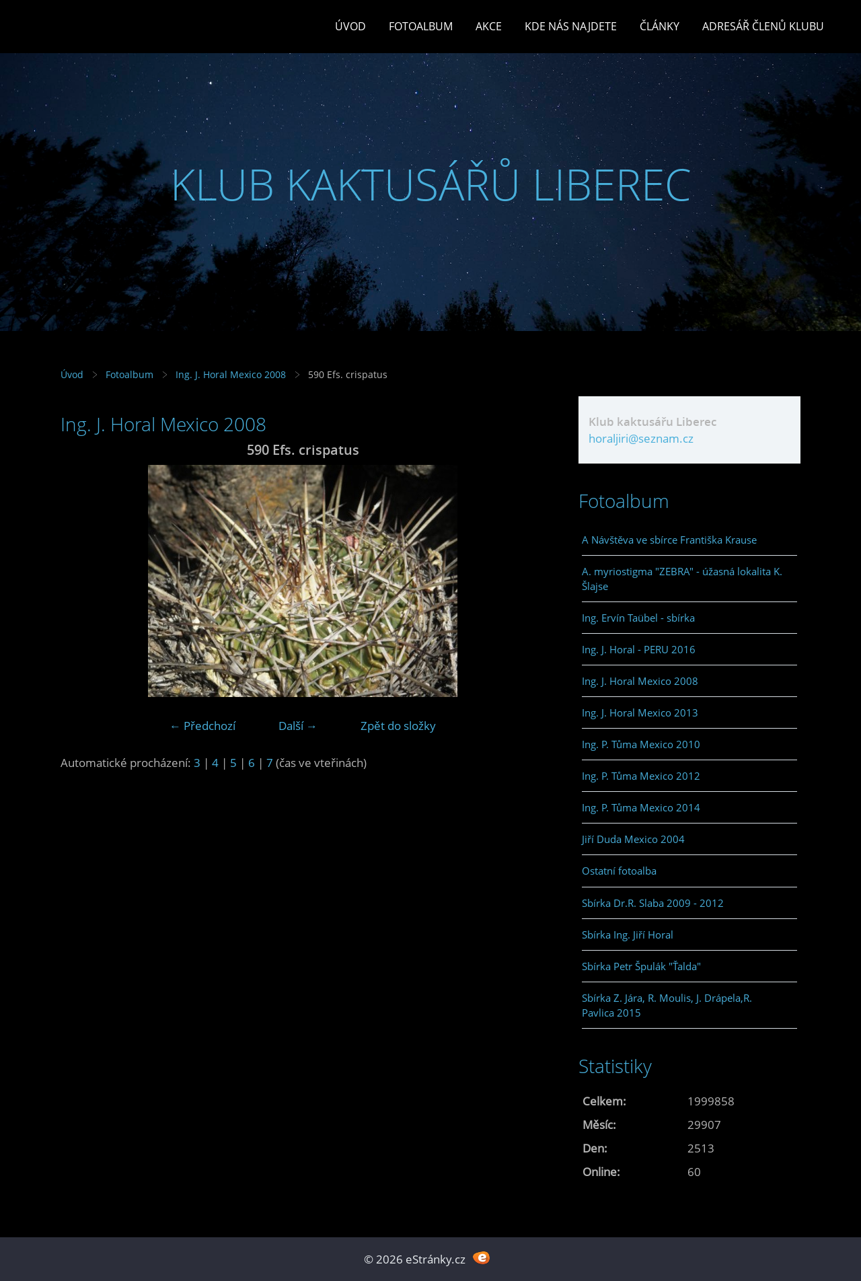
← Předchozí (202, 725)
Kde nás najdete (571, 26)
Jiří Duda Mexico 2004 (633, 839)
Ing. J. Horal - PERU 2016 (639, 649)
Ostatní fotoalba (619, 870)
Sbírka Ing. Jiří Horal (627, 934)
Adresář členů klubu (763, 26)
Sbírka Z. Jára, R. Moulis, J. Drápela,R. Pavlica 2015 (667, 1005)
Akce (489, 26)
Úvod (350, 26)
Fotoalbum (421, 26)
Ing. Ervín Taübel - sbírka (638, 617)
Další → (297, 725)
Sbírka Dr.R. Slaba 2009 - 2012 (653, 903)
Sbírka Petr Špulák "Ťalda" (641, 966)
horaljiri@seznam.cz (641, 438)
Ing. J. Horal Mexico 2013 (640, 712)
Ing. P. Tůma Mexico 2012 (641, 775)
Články (659, 26)
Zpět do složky (398, 725)
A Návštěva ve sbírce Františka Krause (669, 539)
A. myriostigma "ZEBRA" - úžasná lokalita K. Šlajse (682, 578)
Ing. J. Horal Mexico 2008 (231, 374)
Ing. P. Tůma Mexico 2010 (641, 744)
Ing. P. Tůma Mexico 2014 (641, 807)
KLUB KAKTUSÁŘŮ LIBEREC (430, 184)
